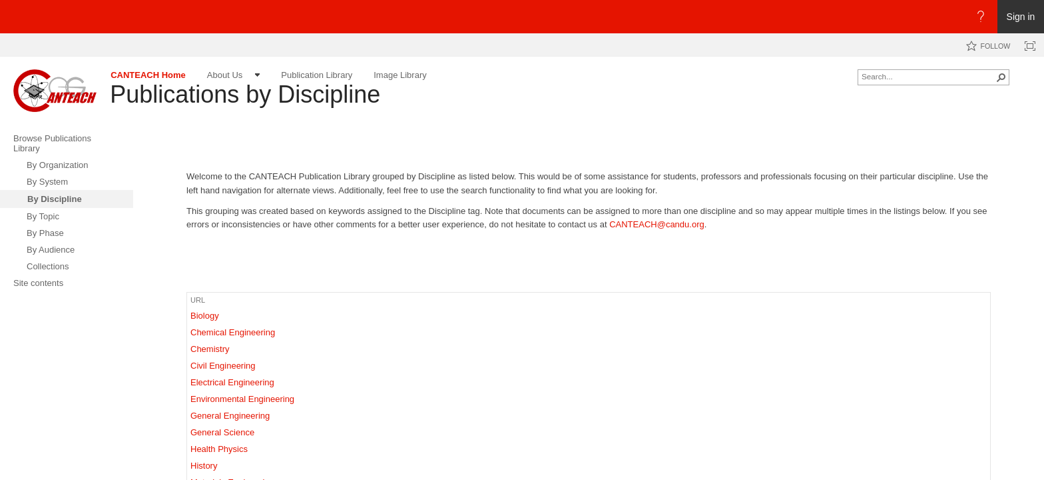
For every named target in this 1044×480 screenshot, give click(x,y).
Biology (204, 316)
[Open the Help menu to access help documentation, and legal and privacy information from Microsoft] (980, 16)
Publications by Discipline (245, 94)
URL (197, 300)
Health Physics (219, 449)
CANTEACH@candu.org (656, 224)
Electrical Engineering (232, 382)
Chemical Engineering (232, 332)
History (203, 466)
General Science (222, 432)
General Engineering (230, 416)
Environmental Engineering (242, 399)
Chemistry (210, 349)
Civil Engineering (223, 366)
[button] (1001, 77)
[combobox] (928, 76)
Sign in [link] (1021, 16)
